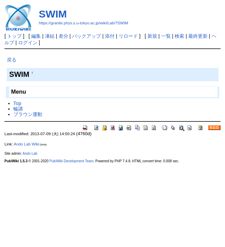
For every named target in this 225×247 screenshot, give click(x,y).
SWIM (53, 14)
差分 (63, 36)
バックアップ (86, 36)
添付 (110, 36)
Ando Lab (30, 153)
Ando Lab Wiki (26, 144)
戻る (11, 59)
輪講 (18, 108)
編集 (36, 36)
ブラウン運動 (27, 114)
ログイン (27, 42)
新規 (152, 36)
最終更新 (198, 36)
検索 (179, 36)
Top (17, 103)
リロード (128, 36)
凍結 (50, 36)
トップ (14, 36)
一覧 (166, 36)
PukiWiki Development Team (71, 161)
